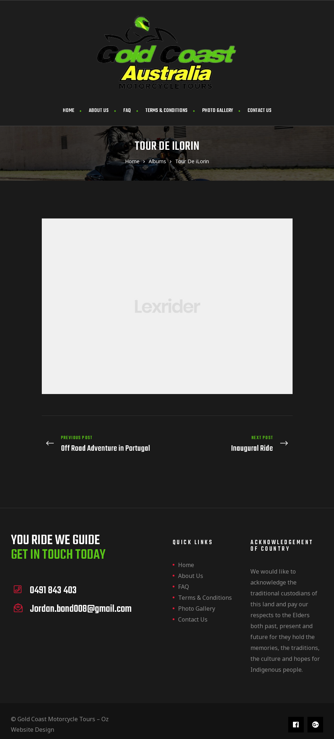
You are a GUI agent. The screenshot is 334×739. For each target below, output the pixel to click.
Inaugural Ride (232, 441)
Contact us (259, 111)
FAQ (127, 111)
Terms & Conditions (166, 111)
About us (99, 111)
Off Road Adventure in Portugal (103, 441)
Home (68, 111)
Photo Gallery (217, 111)
